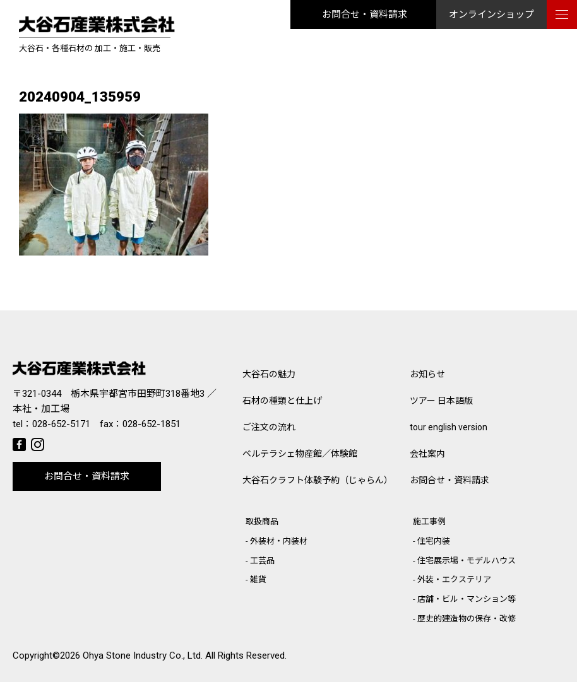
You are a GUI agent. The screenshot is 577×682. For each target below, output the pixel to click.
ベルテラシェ (299, 453)
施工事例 (429, 521)
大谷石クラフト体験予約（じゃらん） (317, 480)
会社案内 (427, 454)
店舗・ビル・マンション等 (466, 599)
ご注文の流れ (268, 427)
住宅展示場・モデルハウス (466, 560)
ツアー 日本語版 (441, 401)
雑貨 (258, 579)
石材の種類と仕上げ (282, 401)
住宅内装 (433, 541)
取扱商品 (262, 521)
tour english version (448, 427)
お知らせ (427, 374)
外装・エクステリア (454, 579)
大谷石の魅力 (268, 374)
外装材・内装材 (278, 541)
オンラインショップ (491, 14)
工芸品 (262, 560)
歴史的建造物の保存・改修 (466, 618)
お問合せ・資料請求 (364, 14)
